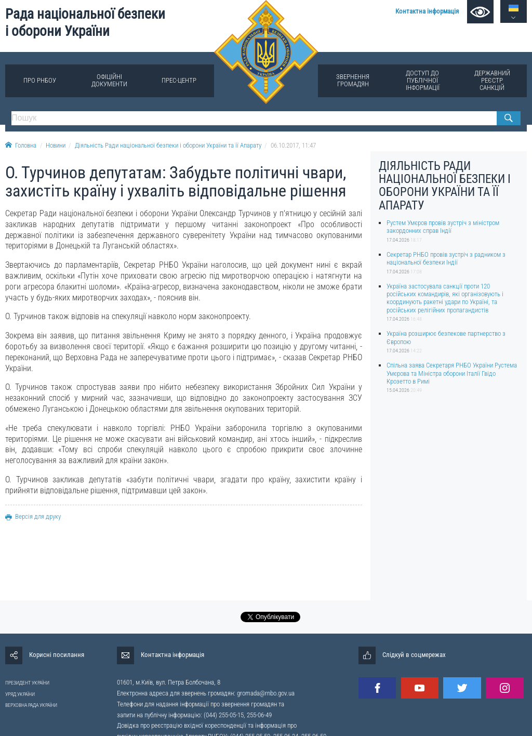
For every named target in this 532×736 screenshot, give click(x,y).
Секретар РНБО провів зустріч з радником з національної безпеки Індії (446, 258)
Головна (20, 145)
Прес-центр (179, 80)
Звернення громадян (352, 80)
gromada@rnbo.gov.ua (266, 693)
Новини (55, 145)
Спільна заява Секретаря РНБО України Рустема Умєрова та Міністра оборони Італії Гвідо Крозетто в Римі (452, 373)
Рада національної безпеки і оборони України (85, 23)
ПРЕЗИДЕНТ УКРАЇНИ (27, 682)
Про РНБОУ (39, 80)
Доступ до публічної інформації (423, 80)
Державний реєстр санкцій (492, 80)
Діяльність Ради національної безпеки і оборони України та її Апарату (168, 145)
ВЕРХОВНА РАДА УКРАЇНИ (31, 705)
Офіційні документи (109, 80)
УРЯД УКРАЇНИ (20, 694)
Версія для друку (33, 516)
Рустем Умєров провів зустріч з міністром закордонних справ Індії (443, 226)
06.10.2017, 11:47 (293, 145)
